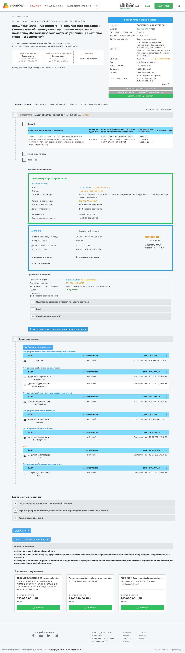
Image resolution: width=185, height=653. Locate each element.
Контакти (127, 639)
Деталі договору (41, 263)
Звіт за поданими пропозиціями (31, 539)
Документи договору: (42, 257)
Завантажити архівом (37, 347)
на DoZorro (66, 43)
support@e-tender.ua (129, 5)
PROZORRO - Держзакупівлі (101, 633)
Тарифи (142, 639)
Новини (126, 636)
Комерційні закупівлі (79, 5)
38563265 (141, 59)
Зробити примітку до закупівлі (140, 96)
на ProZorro (54, 43)
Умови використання (73, 650)
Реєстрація (164, 5)
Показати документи (90, 204)
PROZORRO (35, 5)
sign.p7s (39, 360)
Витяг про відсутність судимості (140, 89)
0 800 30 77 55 (127, 4)
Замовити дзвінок (127, 8)
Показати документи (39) (44, 296)
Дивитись (38, 607)
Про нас (126, 641)
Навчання (127, 633)
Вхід (147, 5)
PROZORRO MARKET (54, 5)
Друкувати (22, 530)
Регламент (143, 633)
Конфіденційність (57, 650)
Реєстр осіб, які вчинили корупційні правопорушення (140, 92)
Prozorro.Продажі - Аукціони (102, 639)
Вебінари (142, 636)
